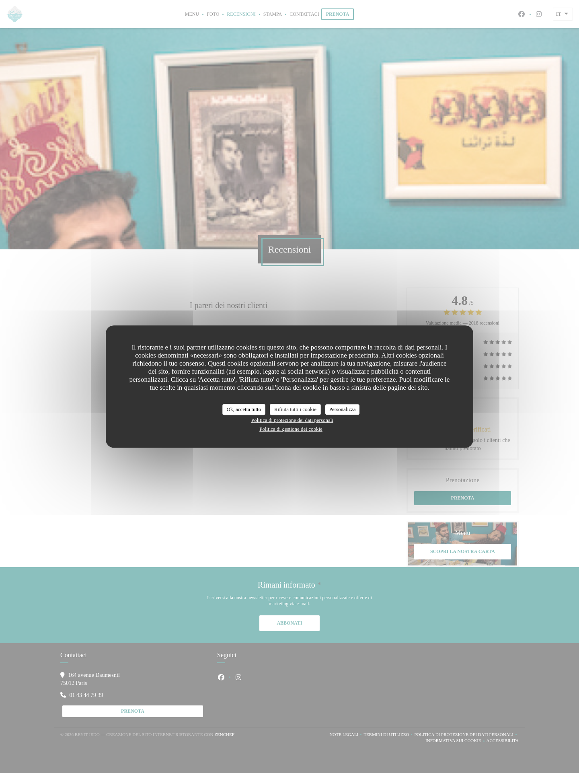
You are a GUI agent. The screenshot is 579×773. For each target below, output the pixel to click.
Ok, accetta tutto (244, 409)
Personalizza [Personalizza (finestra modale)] (342, 409)
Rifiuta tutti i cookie (295, 409)
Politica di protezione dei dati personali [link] (292, 420)
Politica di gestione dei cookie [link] (290, 429)
